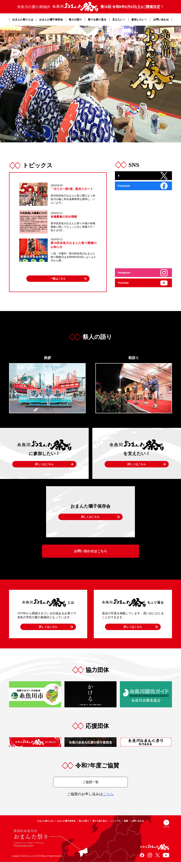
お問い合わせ (161, 19)
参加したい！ (139, 19)
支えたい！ (118, 19)
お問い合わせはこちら (90, 551)
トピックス (115, 821)
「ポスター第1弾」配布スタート (72, 189)
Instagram (124, 272)
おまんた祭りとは (22, 19)
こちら (108, 794)
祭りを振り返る (97, 19)
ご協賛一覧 (90, 782)
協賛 (126, 821)
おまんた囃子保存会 (51, 19)
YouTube (123, 282)
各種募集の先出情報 (64, 216)
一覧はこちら (58, 278)
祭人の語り (75, 19)
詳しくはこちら (44, 464)
